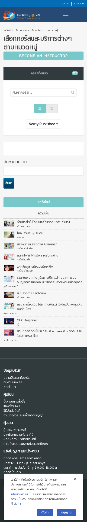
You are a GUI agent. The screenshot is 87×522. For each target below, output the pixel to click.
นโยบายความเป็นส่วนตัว (26, 499)
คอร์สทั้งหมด (54, 73)
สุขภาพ (21, 237)
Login (65, 3)
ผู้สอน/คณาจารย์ (14, 429)
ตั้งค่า (17, 509)
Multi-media (10, 340)
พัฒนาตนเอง (23, 226)
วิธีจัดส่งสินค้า (12, 410)
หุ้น (18, 324)
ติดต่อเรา (9, 387)
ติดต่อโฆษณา (12, 472)
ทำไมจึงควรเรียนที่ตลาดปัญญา (23, 415)
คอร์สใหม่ (44, 202)
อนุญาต (66, 518)
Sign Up (79, 3)
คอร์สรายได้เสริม (25, 248)
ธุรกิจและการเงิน (11, 286)
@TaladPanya (35, 463)
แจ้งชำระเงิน (11, 406)
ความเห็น (43, 213)
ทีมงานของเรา (12, 382)
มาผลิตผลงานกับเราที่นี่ (18, 434)
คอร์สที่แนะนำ (23, 259)
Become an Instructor (43, 55)
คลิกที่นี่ (38, 458)
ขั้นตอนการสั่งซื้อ (14, 401)
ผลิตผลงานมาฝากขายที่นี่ (19, 439)
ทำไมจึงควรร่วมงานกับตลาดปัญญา (26, 443)
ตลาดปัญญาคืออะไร (16, 377)
